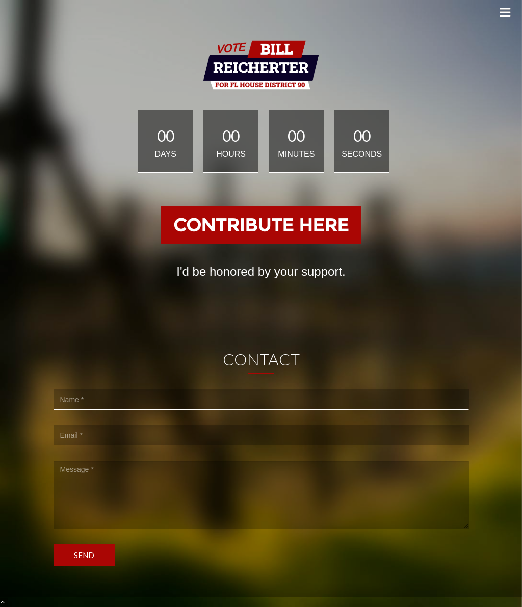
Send (84, 555)
